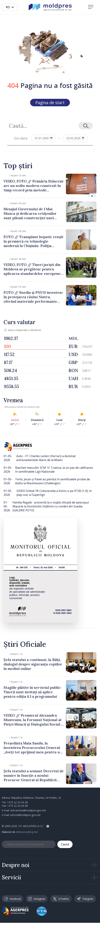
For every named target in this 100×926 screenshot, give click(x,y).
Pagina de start (50, 102)
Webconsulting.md (27, 832)
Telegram (85, 898)
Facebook (12, 898)
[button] (89, 196)
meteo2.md (33, 406)
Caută (65, 844)
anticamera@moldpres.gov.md (28, 810)
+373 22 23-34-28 (17, 802)
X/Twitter (61, 898)
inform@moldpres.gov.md (25, 815)
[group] (50, 184)
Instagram (36, 898)
